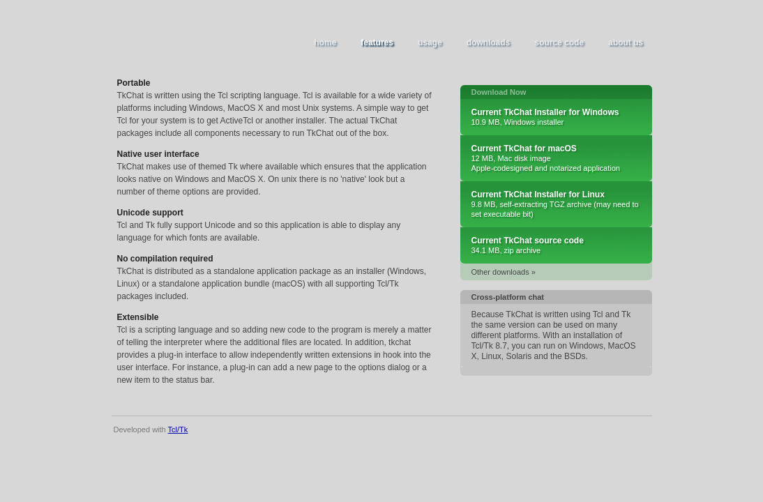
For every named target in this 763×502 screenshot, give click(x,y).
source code (559, 42)
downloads (489, 42)
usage (430, 42)
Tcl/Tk (178, 429)
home (325, 42)
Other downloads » (503, 272)
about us (625, 42)
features (377, 42)
